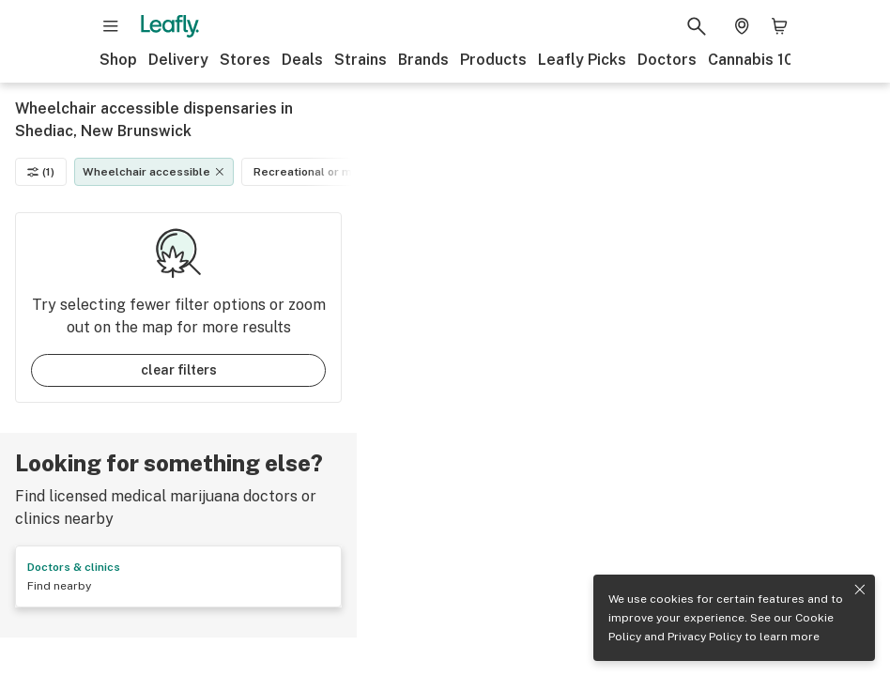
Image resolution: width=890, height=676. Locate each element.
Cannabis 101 (754, 60)
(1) (40, 171)
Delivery (178, 60)
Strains (360, 60)
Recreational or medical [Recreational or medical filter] (329, 171)
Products (493, 60)
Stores (245, 60)
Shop (118, 60)
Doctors (667, 60)
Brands (423, 60)
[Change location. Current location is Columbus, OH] (741, 26)
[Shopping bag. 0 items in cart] (779, 26)
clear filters (179, 369)
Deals (302, 60)
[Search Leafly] (696, 26)
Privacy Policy (705, 636)
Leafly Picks (582, 60)
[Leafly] (170, 26)
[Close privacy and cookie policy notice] (859, 589)
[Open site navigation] (111, 26)
